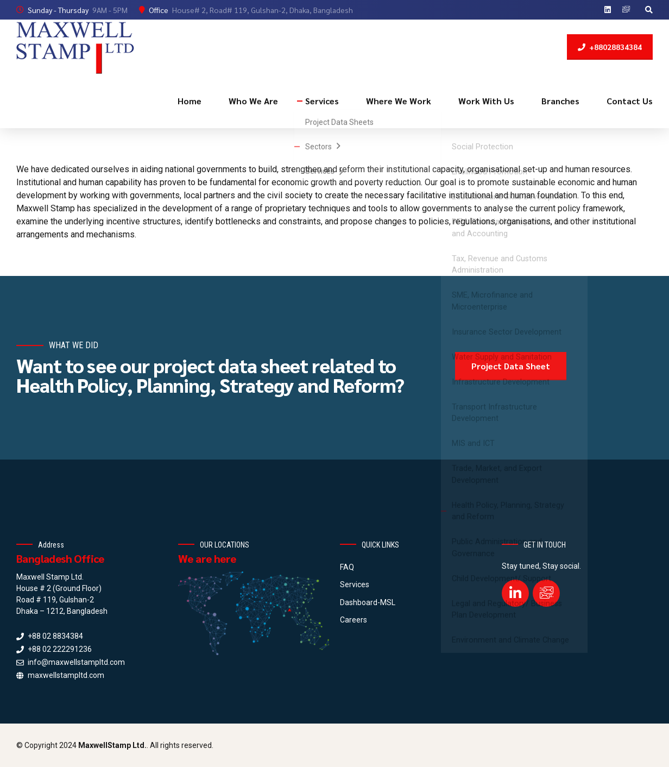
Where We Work (398, 100)
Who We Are (253, 100)
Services (322, 100)
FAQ (347, 567)
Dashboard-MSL (367, 602)
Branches (560, 100)
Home (189, 100)
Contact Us (630, 100)
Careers (353, 619)
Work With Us (486, 100)
